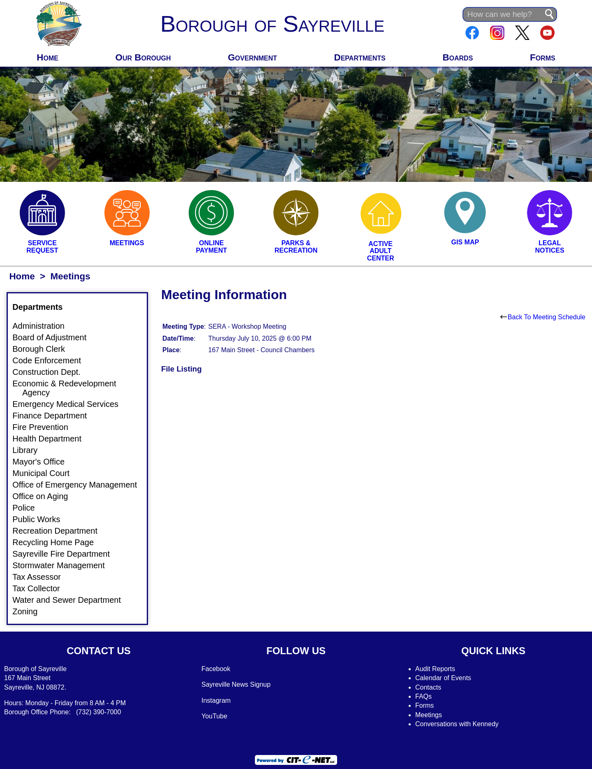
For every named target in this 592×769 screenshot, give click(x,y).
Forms (542, 57)
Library (29, 450)
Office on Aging (45, 496)
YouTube (214, 716)
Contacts (428, 687)
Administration (43, 325)
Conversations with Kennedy (457, 723)
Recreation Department (59, 530)
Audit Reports (435, 668)
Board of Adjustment (54, 337)
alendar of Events (446, 677)
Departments (360, 57)
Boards (457, 57)
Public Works (41, 519)
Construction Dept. (51, 371)
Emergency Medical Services (70, 404)
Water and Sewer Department (71, 599)
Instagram (216, 700)
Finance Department (54, 415)
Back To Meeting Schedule (542, 317)
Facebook (215, 668)
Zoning (29, 611)
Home (47, 57)
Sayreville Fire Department (66, 553)
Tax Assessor (41, 576)
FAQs (423, 696)
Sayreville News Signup (236, 684)
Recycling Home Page (58, 542)
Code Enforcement (51, 360)
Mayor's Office (43, 461)
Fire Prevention (45, 427)
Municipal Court (45, 473)
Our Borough (143, 57)
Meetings (428, 714)
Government (252, 57)
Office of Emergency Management (79, 484)
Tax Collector (41, 588)
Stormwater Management (63, 565)
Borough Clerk (43, 348)
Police (28, 507)
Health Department (51, 438)
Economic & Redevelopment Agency (69, 388)
